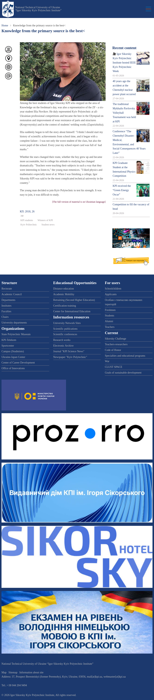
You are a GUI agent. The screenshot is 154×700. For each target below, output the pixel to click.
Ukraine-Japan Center (13, 357)
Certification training (64, 305)
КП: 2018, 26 (27, 211)
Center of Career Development (18, 362)
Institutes (6, 305)
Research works (61, 339)
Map (4, 672)
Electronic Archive (63, 345)
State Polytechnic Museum (16, 334)
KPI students (26, 220)
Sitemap (13, 672)
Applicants (111, 294)
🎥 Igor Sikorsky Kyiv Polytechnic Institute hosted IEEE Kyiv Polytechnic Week (124, 62)
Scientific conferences (65, 334)
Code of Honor (113, 350)
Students (109, 315)
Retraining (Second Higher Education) (74, 299)
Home (5, 25)
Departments (8, 299)
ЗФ (22, 216)
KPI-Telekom (9, 339)
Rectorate (7, 288)
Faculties (6, 311)
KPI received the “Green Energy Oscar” (122, 190)
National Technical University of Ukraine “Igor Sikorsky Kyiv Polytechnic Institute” (38, 9)
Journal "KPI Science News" (68, 351)
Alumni (109, 321)
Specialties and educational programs (125, 355)
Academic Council (12, 294)
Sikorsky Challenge (115, 338)
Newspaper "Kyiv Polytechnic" (70, 357)
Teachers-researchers (116, 344)
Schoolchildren (113, 288)
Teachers (109, 326)
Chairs (5, 316)
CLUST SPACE (113, 366)
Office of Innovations (13, 368)
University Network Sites (67, 323)
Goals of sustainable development (123, 372)
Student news (48, 224)
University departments (14, 322)
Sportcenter (8, 345)
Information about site (31, 672)
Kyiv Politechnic (28, 224)
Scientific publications (65, 328)
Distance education (63, 288)
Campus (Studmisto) (13, 351)
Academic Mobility (63, 294)
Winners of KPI (45, 220)
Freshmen (110, 310)
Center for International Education (71, 311)
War (107, 361)
